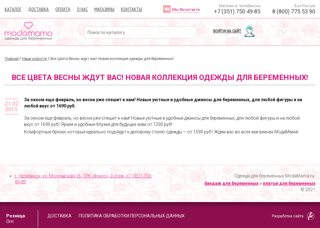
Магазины (104, 9)
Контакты (131, 9)
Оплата (62, 9)
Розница (15, 215)
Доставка (38, 9)
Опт (10, 221)
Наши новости (34, 59)
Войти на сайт (227, 31)
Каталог (13, 9)
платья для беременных (289, 183)
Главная (11, 59)
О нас (82, 9)
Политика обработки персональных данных (132, 215)
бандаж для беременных (231, 183)
